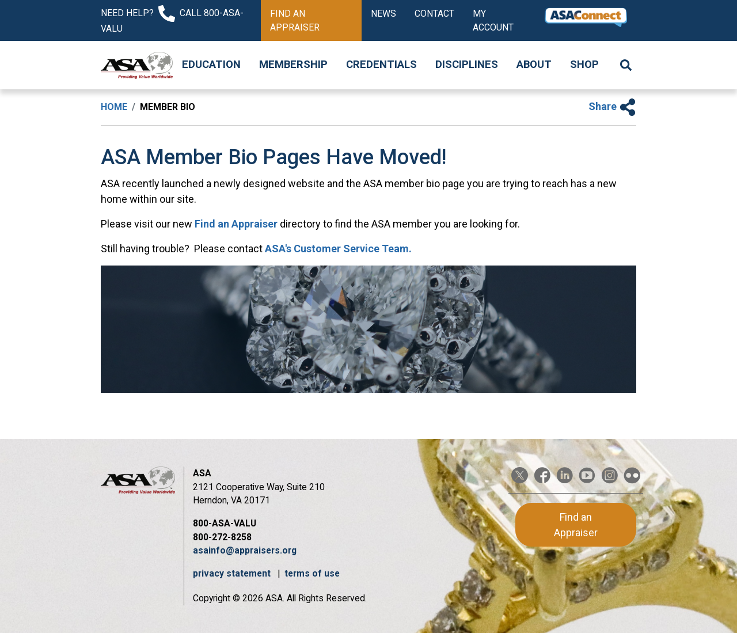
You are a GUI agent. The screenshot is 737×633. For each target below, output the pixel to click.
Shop (584, 64)
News (383, 13)
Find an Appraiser (295, 20)
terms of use (312, 573)
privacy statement (233, 573)
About (534, 64)
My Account (493, 20)
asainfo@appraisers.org (245, 550)
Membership (293, 64)
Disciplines (466, 64)
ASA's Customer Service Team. (338, 248)
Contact (434, 13)
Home (114, 106)
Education (211, 64)
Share (612, 106)
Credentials (381, 64)
